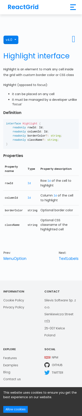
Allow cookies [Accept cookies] (15, 409)
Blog (6, 372)
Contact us (12, 378)
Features (10, 357)
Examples (10, 364)
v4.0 (9, 40)
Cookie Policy (13, 300)
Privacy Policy (13, 307)
